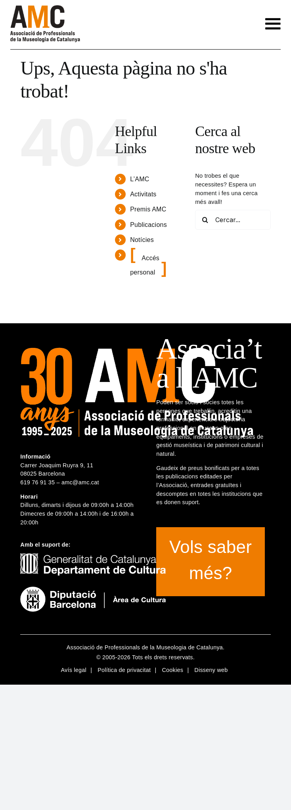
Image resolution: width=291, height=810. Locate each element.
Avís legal (73, 670)
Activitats (143, 194)
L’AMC (139, 179)
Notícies (142, 239)
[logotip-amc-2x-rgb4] (45, 8)
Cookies (172, 670)
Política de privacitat (124, 670)
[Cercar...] (232, 220)
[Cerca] (205, 220)
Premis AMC (148, 209)
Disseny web (211, 670)
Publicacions (148, 224)
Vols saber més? (210, 560)
